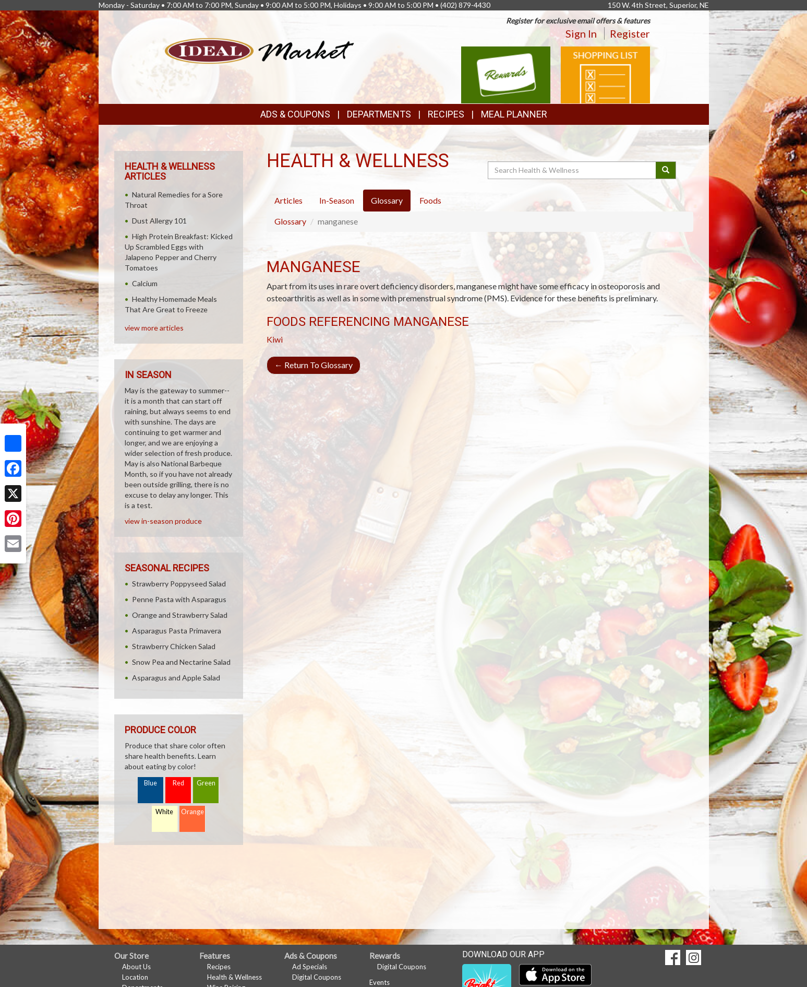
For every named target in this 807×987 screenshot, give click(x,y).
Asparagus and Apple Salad (176, 677)
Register (630, 33)
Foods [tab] (430, 200)
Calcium (145, 283)
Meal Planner (514, 114)
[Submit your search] (666, 170)
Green (206, 783)
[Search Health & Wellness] (573, 170)
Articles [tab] (288, 200)
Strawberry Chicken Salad (173, 646)
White (164, 812)
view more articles (154, 327)
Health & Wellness (234, 977)
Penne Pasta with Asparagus (179, 599)
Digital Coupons (316, 977)
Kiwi (275, 339)
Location (135, 977)
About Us (136, 966)
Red (178, 783)
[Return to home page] (259, 49)
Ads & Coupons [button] (295, 114)
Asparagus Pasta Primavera (176, 630)
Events (379, 982)
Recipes (446, 114)
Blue (150, 783)
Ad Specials (309, 966)
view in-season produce (163, 520)
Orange (192, 812)
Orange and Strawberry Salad (179, 614)
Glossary (290, 221)
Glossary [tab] (387, 200)
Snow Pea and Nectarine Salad (181, 661)
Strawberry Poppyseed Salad (179, 583)
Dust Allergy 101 (159, 220)
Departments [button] (379, 114)
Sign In (581, 33)
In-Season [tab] (336, 200)
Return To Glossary (313, 365)
